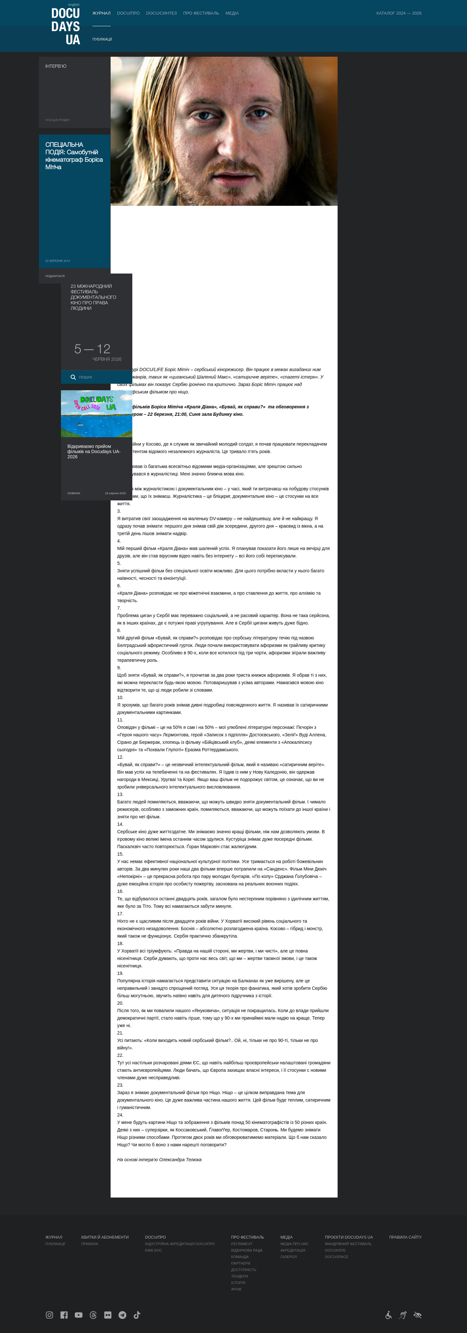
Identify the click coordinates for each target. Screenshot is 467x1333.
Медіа (232, 13)
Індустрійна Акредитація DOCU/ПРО (180, 1244)
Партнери (240, 1263)
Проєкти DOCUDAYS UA (349, 1237)
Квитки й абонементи (105, 1237)
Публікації (102, 39)
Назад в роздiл (57, 120)
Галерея (289, 1257)
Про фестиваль (201, 13)
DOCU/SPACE (336, 1257)
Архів (236, 1289)
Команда (240, 1257)
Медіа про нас (295, 1244)
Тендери (239, 1276)
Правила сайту (405, 1237)
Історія (238, 1283)
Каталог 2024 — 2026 (399, 13)
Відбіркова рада (247, 1250)
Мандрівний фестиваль (348, 1244)
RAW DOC (153, 1250)
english (73, 4)
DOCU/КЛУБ (335, 1250)
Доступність (244, 1270)
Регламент (242, 1244)
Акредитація (293, 1250)
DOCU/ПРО (128, 13)
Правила (89, 1244)
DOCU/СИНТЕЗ (161, 13)
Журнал (101, 13)
